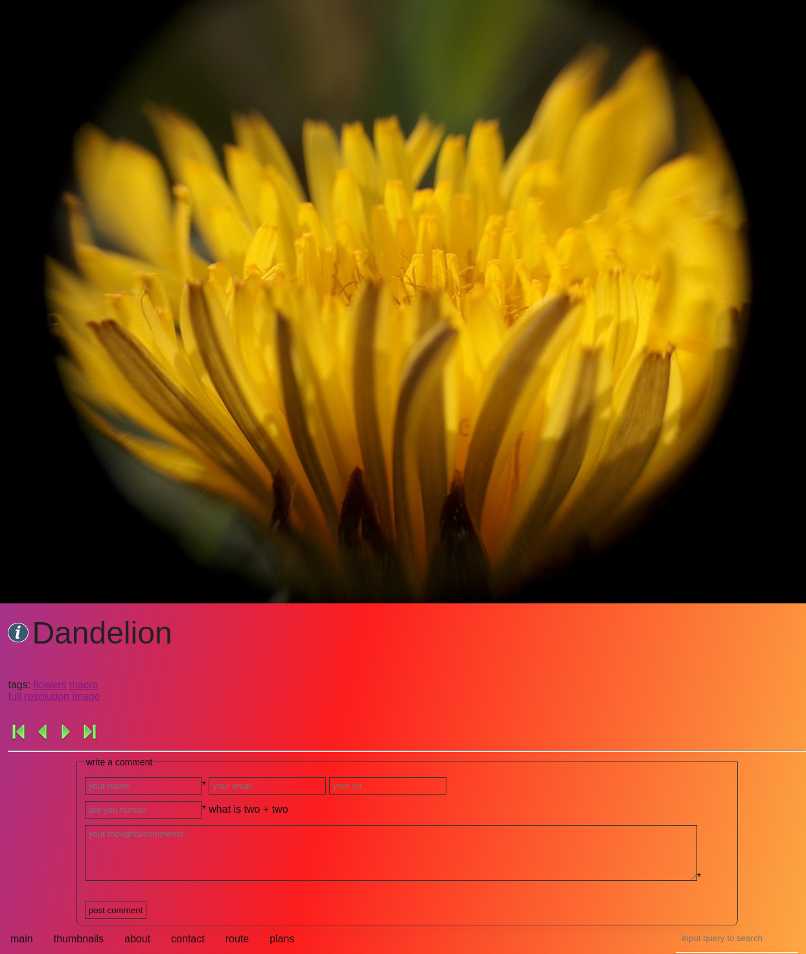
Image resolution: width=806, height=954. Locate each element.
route (237, 938)
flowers (50, 684)
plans (282, 938)
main (21, 938)
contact (188, 938)
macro (83, 684)
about (137, 938)
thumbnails (79, 938)
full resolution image (54, 696)
